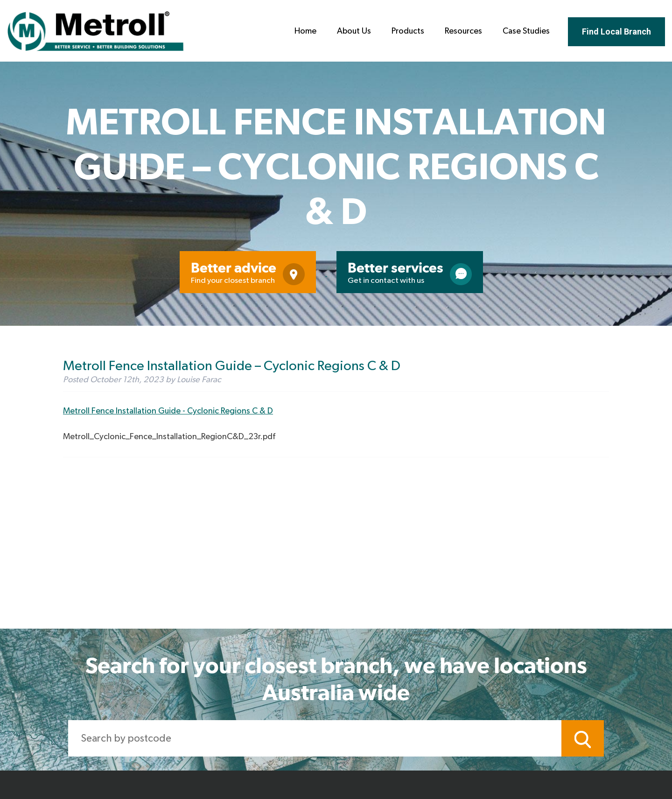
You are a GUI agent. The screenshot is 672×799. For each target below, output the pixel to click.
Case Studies (526, 31)
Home (305, 31)
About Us (354, 31)
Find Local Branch (616, 31)
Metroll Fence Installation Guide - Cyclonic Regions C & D (168, 411)
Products (408, 31)
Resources (463, 31)
